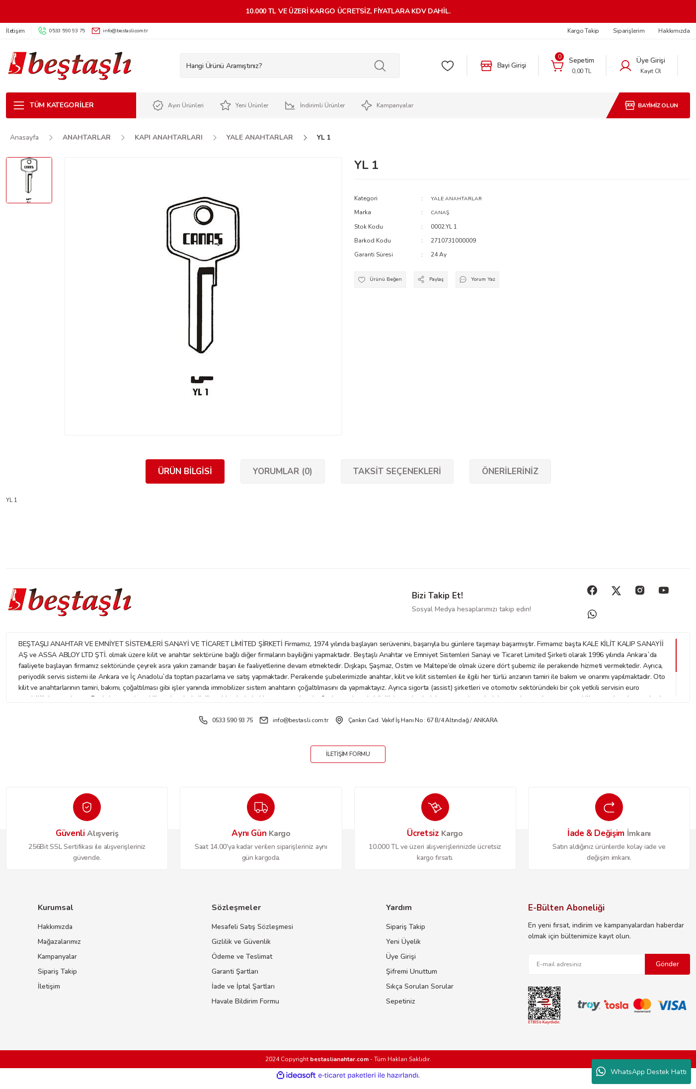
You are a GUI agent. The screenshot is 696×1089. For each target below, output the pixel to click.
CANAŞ (441, 212)
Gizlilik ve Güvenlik (241, 948)
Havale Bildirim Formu (245, 1007)
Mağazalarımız (59, 948)
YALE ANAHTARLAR (459, 198)
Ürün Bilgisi (185, 471)
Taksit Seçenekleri (397, 471)
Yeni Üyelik (403, 948)
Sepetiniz (400, 1007)
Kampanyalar (57, 963)
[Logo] (69, 66)
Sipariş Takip (57, 978)
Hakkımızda (55, 933)
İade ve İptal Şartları (243, 993)
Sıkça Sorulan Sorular (420, 993)
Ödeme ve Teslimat (242, 963)
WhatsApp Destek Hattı (641, 1071)
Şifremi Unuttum (411, 978)
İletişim (49, 993)
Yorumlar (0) (282, 471)
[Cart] (572, 65)
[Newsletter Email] (609, 970)
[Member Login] (642, 65)
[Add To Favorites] (384, 282)
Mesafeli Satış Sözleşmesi (252, 933)
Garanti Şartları (235, 978)
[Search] (290, 65)
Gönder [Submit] (667, 970)
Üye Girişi (401, 963)
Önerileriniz (510, 471)
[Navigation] (71, 105)
